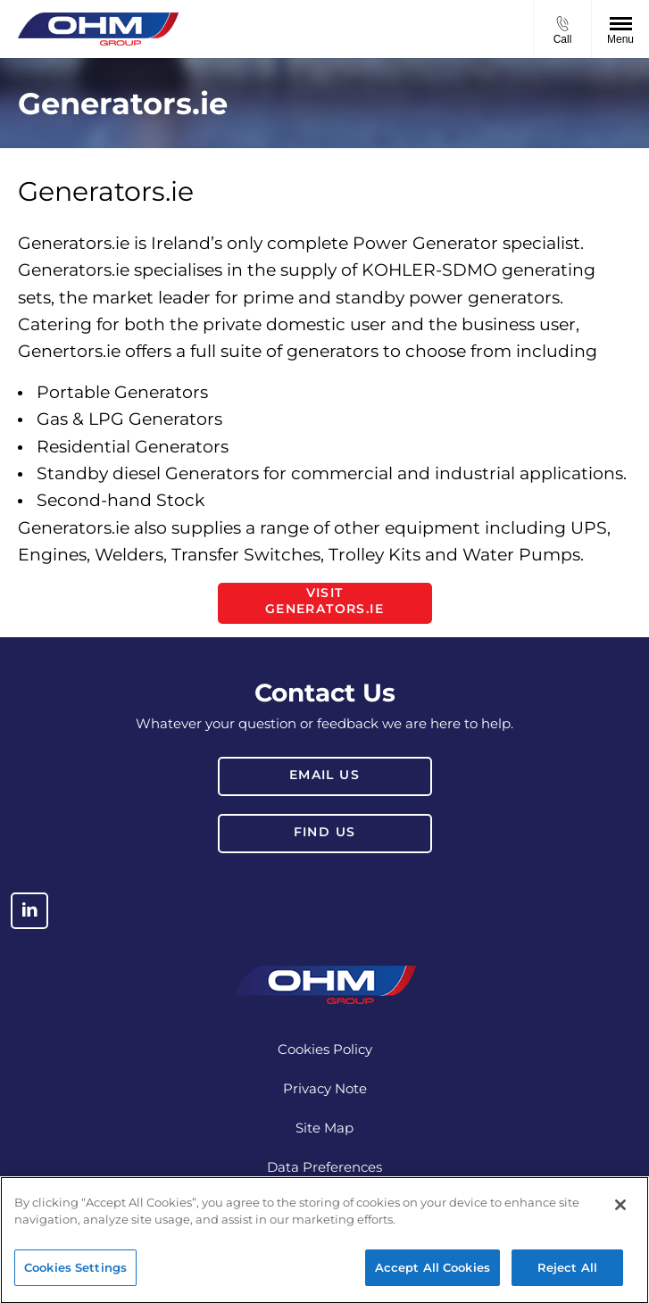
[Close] (620, 1211)
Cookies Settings (75, 1273)
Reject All (567, 1273)
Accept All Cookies (432, 1273)
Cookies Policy (325, 1049)
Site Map (324, 1127)
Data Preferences (324, 1166)
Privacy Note (325, 1088)
